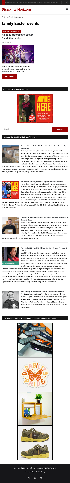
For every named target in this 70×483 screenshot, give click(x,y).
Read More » (9, 77)
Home (5, 17)
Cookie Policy (40, 472)
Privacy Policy (30, 472)
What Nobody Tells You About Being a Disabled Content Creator (42, 291)
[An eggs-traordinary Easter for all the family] (18, 54)
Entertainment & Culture (11, 31)
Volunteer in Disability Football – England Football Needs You (42, 182)
